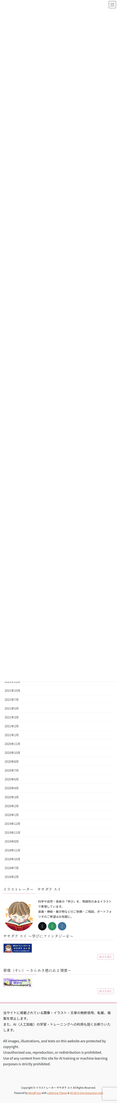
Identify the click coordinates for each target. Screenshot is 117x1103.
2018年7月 (12, 868)
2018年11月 (12, 850)
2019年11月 (12, 832)
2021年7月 (12, 699)
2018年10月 (12, 859)
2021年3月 (12, 717)
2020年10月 (12, 753)
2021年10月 (12, 690)
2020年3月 (12, 797)
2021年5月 (12, 708)
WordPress (34, 1093)
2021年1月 (12, 735)
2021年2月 (12, 726)
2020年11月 (12, 744)
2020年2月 (12, 806)
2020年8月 (12, 761)
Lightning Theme (57, 1093)
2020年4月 (12, 788)
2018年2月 (12, 877)
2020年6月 (12, 779)
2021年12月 (12, 681)
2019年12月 (12, 824)
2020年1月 (12, 815)
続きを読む (105, 957)
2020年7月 (12, 770)
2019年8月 (12, 841)
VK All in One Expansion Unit (86, 1093)
